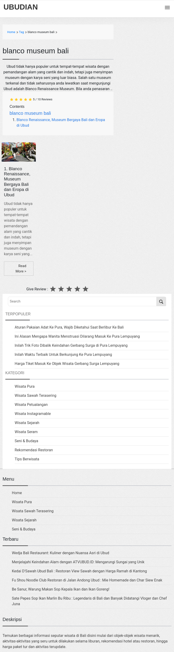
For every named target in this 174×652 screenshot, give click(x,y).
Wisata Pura (25, 386)
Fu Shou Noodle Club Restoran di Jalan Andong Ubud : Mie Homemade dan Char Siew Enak (87, 580)
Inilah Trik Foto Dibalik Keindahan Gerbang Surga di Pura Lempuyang (71, 345)
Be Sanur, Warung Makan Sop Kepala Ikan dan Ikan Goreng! (60, 589)
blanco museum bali (30, 113)
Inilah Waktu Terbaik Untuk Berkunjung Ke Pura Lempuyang (63, 354)
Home (17, 493)
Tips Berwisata (27, 459)
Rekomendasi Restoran (34, 450)
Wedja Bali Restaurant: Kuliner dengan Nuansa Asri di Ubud (60, 553)
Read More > (21, 268)
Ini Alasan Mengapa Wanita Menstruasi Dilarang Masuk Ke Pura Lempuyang (77, 336)
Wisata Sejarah (27, 423)
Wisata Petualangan (31, 404)
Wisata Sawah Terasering (35, 395)
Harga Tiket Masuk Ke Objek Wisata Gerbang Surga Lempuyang (67, 363)
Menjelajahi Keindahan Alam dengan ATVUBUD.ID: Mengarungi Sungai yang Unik (78, 562)
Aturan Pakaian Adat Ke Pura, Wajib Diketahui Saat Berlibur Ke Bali (69, 327)
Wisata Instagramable (33, 413)
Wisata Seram (26, 432)
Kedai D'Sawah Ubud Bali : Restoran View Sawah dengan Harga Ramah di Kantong (79, 571)
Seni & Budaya (26, 441)
